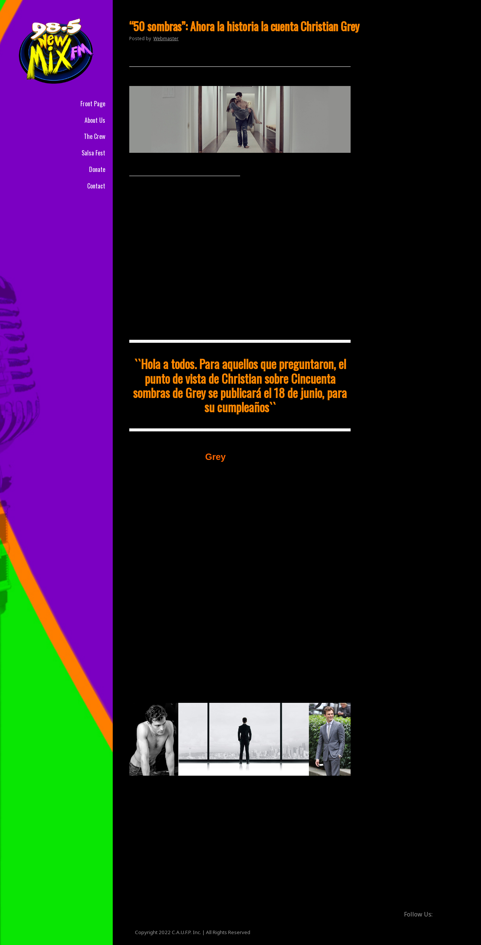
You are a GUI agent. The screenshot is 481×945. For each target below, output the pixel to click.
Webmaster (165, 38)
